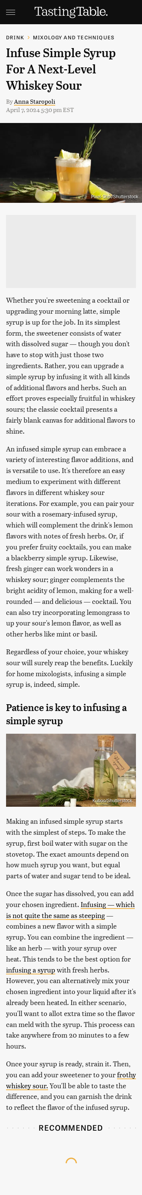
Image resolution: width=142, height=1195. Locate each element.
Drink (15, 37)
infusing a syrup (30, 969)
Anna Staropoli (34, 101)
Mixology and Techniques (74, 37)
